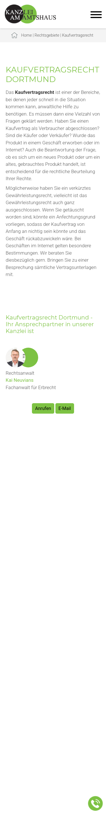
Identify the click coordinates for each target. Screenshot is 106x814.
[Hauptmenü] (96, 15)
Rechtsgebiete (46, 35)
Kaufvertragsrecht (77, 35)
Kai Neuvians (20, 380)
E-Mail (65, 408)
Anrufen (43, 408)
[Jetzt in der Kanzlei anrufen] (95, 803)
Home (26, 35)
